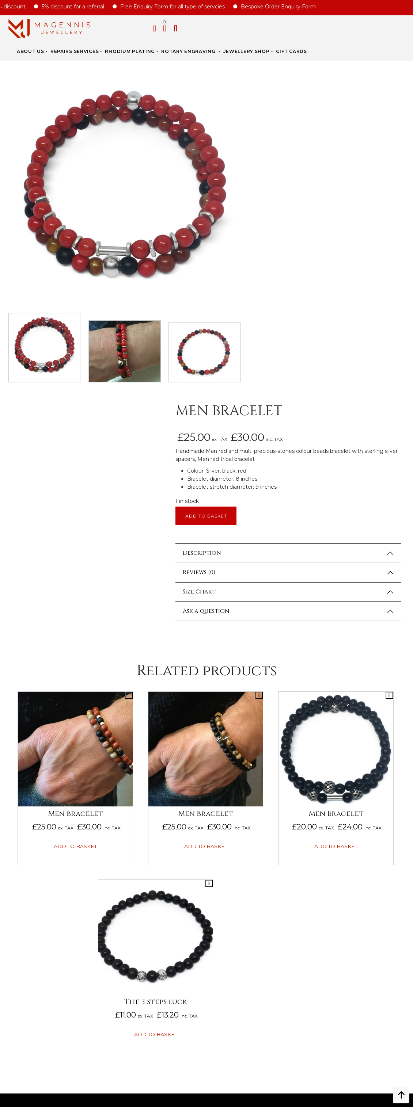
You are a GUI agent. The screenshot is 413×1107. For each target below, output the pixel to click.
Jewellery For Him (337, 828)
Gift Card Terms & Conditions (48, 909)
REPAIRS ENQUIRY (231, 806)
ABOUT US (92, 27)
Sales (318, 806)
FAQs (11, 838)
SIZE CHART (121, 860)
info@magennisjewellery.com (53, 1048)
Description (248, 251)
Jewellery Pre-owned (342, 849)
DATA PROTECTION (30, 953)
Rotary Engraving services (146, 806)
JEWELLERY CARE (129, 838)
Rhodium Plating (192, 27)
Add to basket (254, 213)
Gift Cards (353, 27)
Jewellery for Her (337, 817)
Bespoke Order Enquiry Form (286, 6)
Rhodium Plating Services (144, 817)
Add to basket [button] (91, 534)
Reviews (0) (245, 270)
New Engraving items (341, 838)
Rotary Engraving (251, 27)
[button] (406, 28)
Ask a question (252, 309)
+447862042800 (53, 1059)
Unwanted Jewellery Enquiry (252, 838)
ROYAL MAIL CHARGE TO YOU (144, 849)
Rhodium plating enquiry (245, 817)
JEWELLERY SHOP (308, 27)
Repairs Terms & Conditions (45, 898)
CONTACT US (225, 860)
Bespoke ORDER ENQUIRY (243, 828)
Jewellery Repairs (133, 795)
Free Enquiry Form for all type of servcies (180, 6)
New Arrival (328, 795)
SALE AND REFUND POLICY (39, 931)
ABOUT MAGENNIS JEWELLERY (44, 795)
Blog (11, 849)
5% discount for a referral (81, 6)
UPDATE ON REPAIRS (235, 849)
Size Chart (245, 290)
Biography (20, 817)
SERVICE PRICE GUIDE (134, 828)
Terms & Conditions (33, 920)
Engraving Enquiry (235, 795)
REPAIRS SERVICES (136, 27)
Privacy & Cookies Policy (40, 942)
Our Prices (19, 828)
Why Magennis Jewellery (41, 806)
